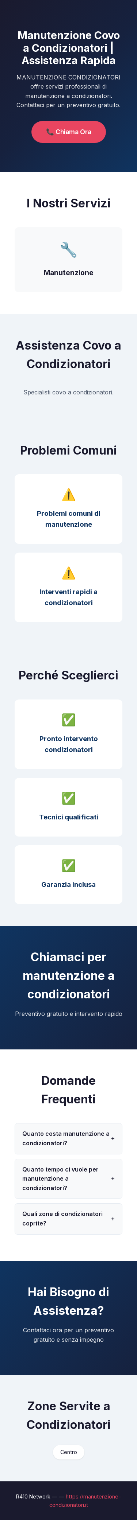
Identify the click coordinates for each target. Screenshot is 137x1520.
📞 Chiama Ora (68, 132)
